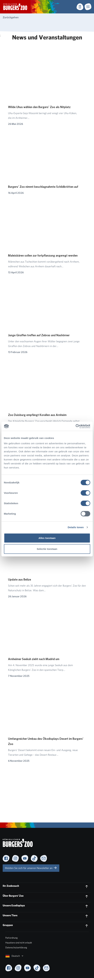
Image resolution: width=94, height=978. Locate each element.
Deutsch (15, 956)
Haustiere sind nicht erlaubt (18, 942)
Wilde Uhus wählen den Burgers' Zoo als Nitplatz (39, 107)
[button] (88, 6)
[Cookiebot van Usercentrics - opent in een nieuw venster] (75, 426)
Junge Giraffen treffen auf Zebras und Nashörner (39, 335)
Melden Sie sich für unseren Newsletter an (31, 868)
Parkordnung (11, 937)
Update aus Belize (19, 579)
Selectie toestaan (47, 548)
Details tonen (76, 527)
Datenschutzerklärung (16, 947)
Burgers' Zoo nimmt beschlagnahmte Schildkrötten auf (43, 187)
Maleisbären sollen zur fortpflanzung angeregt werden (43, 255)
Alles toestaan (47, 537)
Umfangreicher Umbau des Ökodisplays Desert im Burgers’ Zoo (45, 741)
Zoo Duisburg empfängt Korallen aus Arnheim (37, 415)
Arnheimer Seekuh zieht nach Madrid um (33, 659)
